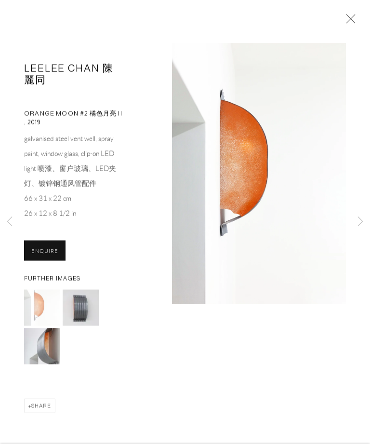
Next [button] (360, 222)
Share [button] (41, 407)
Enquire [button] (44, 253)
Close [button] (348, 21)
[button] (42, 309)
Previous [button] (9, 222)
